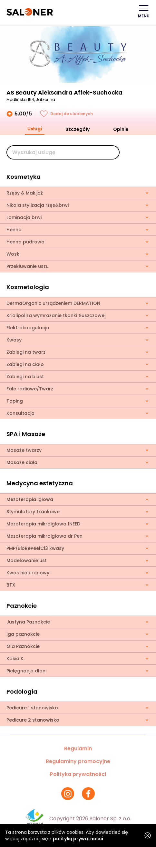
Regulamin (78, 748)
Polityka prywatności (78, 774)
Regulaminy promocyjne (78, 761)
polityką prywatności (78, 838)
